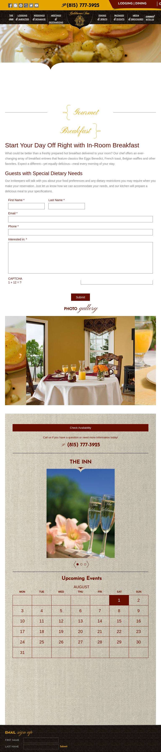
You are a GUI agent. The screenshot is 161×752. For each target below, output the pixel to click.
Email (12, 195)
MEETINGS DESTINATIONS (56, 19)
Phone (13, 208)
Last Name (56, 181)
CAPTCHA (15, 260)
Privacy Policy (92, 724)
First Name (16, 181)
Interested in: (17, 221)
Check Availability (80, 409)
